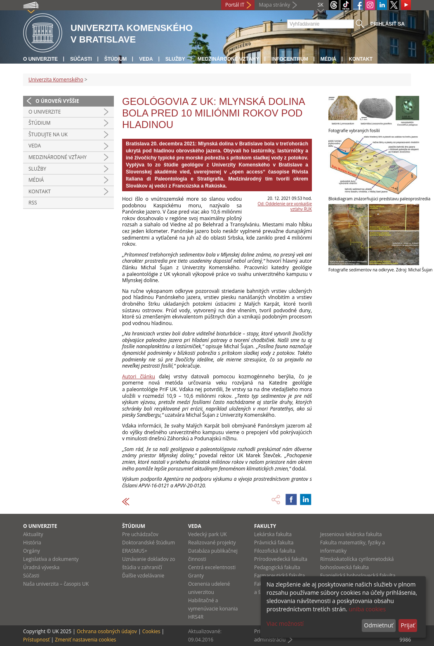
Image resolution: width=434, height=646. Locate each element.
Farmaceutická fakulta (279, 575)
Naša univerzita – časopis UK (56, 583)
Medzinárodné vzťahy (228, 59)
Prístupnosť (36, 639)
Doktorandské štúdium (148, 542)
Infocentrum (289, 59)
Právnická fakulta (273, 542)
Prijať (408, 625)
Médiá (329, 59)
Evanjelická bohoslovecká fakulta (357, 575)
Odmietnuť (378, 625)
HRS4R (195, 616)
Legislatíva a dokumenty (51, 559)
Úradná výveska (41, 567)
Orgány (31, 550)
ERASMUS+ (134, 550)
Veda (146, 59)
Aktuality (33, 534)
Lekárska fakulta (273, 534)
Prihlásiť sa (387, 24)
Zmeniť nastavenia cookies (85, 639)
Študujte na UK (48, 134)
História (32, 542)
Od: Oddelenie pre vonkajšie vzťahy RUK (284, 206)
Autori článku (138, 376)
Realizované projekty (212, 542)
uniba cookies (367, 609)
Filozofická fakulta (274, 550)
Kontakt (361, 59)
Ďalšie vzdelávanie (143, 575)
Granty (196, 575)
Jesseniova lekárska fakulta (351, 534)
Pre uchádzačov (140, 534)
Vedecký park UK (207, 534)
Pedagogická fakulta (277, 567)
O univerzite (40, 59)
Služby (175, 59)
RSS (32, 202)
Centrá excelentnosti (212, 567)
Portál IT (234, 4)
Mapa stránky (274, 4)
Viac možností (285, 623)
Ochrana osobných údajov (107, 631)
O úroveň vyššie (57, 100)
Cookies (151, 631)
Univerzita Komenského (55, 79)
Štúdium (115, 59)
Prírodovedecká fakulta (280, 559)
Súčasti (81, 59)
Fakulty (265, 526)
